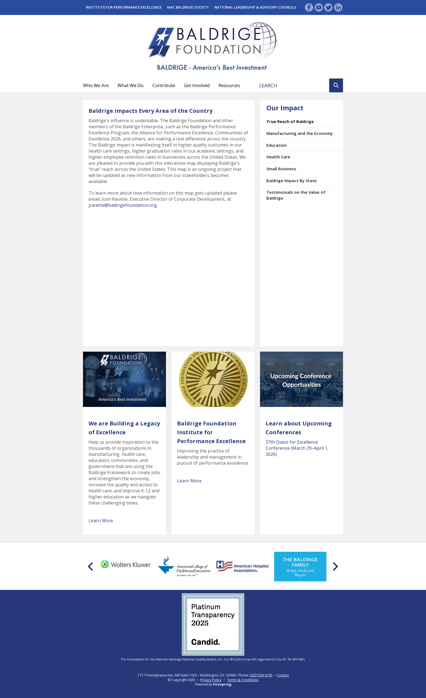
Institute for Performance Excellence (124, 7)
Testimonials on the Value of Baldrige (295, 195)
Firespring (222, 684)
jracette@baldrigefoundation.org (123, 205)
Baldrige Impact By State (291, 180)
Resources (229, 85)
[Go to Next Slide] (335, 566)
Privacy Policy (210, 680)
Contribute (163, 85)
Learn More (101, 520)
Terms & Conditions (242, 680)
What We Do (131, 85)
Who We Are (96, 85)
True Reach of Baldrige (290, 121)
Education (276, 145)
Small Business (281, 168)
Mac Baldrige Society (188, 7)
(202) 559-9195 (260, 675)
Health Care (278, 157)
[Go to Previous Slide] (90, 566)
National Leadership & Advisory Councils (255, 7)
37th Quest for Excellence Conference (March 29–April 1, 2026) (297, 448)
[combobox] (292, 85)
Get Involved (197, 85)
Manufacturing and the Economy (299, 133)
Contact (283, 675)
